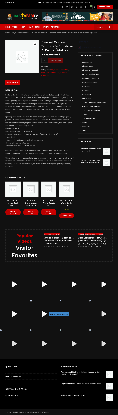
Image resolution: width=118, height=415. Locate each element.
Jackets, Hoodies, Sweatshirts (94, 102)
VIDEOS (15, 27)
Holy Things (86, 98)
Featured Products (48, 72)
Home (7, 33)
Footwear (86, 86)
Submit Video (104, 7)
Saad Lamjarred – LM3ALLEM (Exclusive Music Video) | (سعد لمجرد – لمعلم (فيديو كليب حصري (93, 240)
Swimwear (86, 126)
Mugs (86, 114)
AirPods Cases (87, 66)
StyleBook (100, 234)
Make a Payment (13, 376)
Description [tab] (12, 82)
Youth (84, 130)
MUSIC (37, 27)
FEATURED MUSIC (90, 234)
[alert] (95, 47)
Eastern (81, 234)
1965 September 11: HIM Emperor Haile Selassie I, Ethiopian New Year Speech (68, 2)
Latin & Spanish (49, 234)
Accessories (87, 62)
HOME (7, 27)
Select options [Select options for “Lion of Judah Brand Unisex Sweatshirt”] (30, 212)
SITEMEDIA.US (50, 246)
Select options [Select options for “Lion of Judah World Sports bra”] (48, 212)
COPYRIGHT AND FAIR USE (16, 389)
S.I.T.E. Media (31, 412)
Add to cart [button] (66, 216)
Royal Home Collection (20, 33)
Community (9, 2)
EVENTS (46, 27)
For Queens (86, 94)
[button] (35, 44)
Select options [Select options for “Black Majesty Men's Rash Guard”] (13, 212)
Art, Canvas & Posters (39, 33)
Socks (84, 122)
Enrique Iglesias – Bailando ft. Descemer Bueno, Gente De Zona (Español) (59, 240)
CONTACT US (11, 395)
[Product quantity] (44, 60)
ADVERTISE (55, 27)
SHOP (23, 27)
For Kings (85, 90)
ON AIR (30, 27)
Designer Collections (90, 78)
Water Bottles (89, 118)
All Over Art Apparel (90, 70)
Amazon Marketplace (90, 74)
